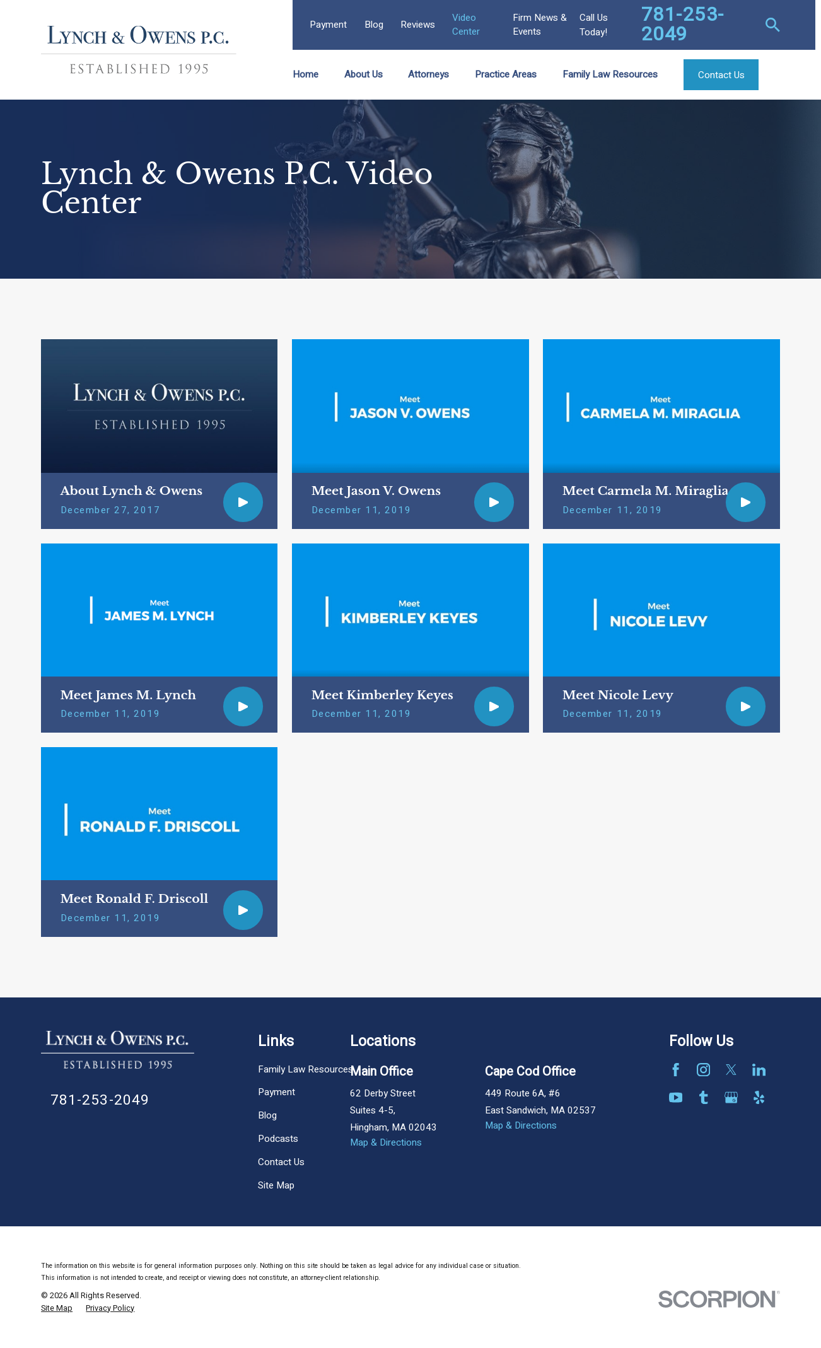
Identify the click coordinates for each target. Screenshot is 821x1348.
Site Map (276, 1185)
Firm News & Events (540, 24)
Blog (373, 25)
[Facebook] (675, 1069)
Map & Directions (386, 1142)
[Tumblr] (703, 1097)
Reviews (417, 25)
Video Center (466, 24)
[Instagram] (703, 1069)
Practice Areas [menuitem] (506, 74)
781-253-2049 (683, 25)
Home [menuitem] (305, 74)
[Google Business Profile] (731, 1097)
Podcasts (278, 1139)
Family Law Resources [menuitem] (610, 74)
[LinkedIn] (759, 1069)
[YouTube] (675, 1097)
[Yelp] (759, 1097)
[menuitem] (57, 1309)
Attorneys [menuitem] (428, 74)
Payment (328, 25)
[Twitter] (731, 1069)
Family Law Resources (305, 1069)
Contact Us (281, 1162)
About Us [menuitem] (363, 74)
